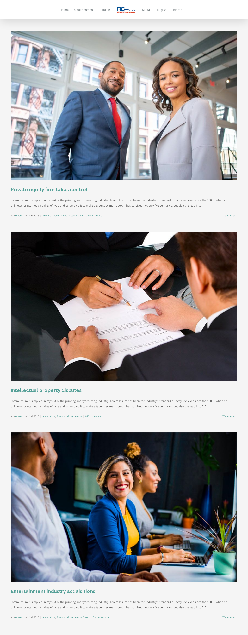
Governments (60, 215)
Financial (47, 215)
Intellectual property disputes (46, 390)
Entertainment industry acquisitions (53, 591)
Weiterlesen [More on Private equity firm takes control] (228, 215)
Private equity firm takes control (49, 189)
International (76, 215)
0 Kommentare (94, 215)
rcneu (18, 215)
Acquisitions (48, 416)
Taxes (86, 617)
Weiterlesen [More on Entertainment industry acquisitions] (228, 617)
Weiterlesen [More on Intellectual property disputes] (228, 416)
